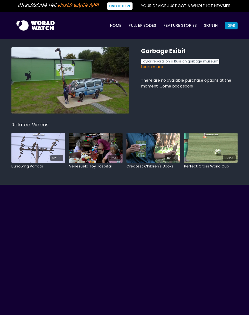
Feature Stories (180, 25)
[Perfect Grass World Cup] (211, 166)
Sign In (211, 25)
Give (231, 25)
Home (115, 25)
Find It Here (120, 6)
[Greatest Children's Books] (153, 166)
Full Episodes (142, 25)
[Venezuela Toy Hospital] (96, 166)
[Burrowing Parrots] (38, 166)
